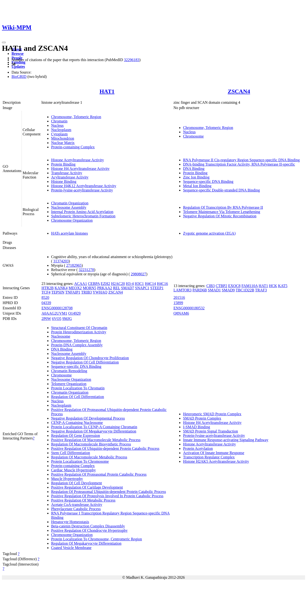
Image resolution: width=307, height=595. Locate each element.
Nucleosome (60, 336)
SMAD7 (127, 288)
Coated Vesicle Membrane (71, 548)
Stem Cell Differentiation (70, 453)
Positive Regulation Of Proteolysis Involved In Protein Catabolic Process (107, 496)
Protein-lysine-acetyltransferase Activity (82, 190)
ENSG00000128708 (57, 308)
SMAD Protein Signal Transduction (210, 431)
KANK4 (61, 288)
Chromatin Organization (70, 203)
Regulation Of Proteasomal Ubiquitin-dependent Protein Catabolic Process (108, 492)
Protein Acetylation (198, 448)
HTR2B (47, 288)
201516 (179, 297)
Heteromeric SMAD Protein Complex (212, 414)
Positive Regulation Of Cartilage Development (87, 487)
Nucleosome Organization (71, 379)
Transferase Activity (66, 173)
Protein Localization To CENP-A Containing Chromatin (94, 427)
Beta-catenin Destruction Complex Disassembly (88, 526)
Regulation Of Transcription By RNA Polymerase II (223, 207)
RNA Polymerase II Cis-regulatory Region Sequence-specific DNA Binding (241, 160)
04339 (46, 303)
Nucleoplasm (61, 130)
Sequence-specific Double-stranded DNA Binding (221, 190)
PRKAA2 (104, 288)
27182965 (74, 265)
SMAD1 (214, 290)
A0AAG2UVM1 (54, 313)
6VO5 (56, 319)
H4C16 (162, 284)
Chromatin (59, 121)
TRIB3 (86, 292)
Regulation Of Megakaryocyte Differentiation (86, 543)
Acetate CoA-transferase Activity (76, 505)
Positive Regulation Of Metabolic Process (83, 500)
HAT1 (107, 91)
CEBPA (94, 284)
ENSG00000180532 (189, 308)
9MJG (67, 319)
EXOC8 (234, 286)
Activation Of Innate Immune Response (213, 453)
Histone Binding (63, 181)
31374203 (61, 261)
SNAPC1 (142, 288)
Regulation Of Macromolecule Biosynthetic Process (91, 444)
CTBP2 (221, 286)
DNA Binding (193, 169)
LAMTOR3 (182, 290)
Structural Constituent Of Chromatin (79, 328)
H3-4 (130, 284)
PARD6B (199, 290)
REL (116, 288)
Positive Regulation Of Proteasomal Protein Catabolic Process (99, 474)
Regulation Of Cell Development (76, 483)
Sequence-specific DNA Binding (208, 181)
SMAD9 (228, 290)
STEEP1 (157, 288)
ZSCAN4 (239, 91)
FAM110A (250, 286)
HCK (273, 286)
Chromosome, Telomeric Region (76, 117)
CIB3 (210, 286)
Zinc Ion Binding (196, 177)
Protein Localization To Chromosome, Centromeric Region (96, 539)
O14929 (74, 313)
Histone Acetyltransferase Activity (77, 160)
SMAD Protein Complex (202, 418)
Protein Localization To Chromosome (80, 461)
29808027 (138, 274)
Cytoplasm (59, 134)
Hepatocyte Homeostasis (70, 522)
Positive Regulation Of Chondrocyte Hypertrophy (89, 530)
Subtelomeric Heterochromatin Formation (83, 216)
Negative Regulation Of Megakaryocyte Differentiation (93, 431)
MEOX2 (75, 288)
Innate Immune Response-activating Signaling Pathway (225, 440)
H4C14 (150, 284)
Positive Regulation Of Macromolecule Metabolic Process (96, 440)
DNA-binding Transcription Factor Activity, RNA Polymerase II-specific (239, 164)
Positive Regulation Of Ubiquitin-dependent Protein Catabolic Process (105, 448)
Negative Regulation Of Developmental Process (88, 418)
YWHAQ (100, 292)
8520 (45, 297)
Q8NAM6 (181, 313)
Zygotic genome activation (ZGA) (209, 233)
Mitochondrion (62, 138)
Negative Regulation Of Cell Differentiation (85, 362)
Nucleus (57, 125)
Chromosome (193, 136)
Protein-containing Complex (73, 147)
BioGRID (19, 77)
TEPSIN (57, 292)
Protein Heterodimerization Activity (78, 332)
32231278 (86, 270)
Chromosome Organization (72, 220)
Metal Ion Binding (197, 186)
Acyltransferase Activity (70, 177)
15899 (178, 303)
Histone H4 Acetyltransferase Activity (80, 169)
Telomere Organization (68, 384)
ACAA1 (80, 284)
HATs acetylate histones (69, 233)
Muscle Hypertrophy (67, 479)
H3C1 (139, 284)
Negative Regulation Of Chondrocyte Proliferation (90, 358)
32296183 (131, 60)
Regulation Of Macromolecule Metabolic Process (89, 457)
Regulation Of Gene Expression (75, 435)
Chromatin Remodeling (69, 371)
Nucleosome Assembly (68, 207)
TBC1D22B (245, 290)
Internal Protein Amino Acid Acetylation (82, 212)
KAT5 (282, 286)
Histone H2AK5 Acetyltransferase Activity (216, 461)
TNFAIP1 (72, 292)
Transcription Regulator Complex (209, 457)
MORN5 (89, 288)
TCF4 (45, 292)
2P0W (46, 319)
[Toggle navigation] (4, 42)
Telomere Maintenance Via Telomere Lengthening (221, 212)
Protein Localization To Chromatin (78, 388)
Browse (18, 54)
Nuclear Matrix (63, 143)
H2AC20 (118, 284)
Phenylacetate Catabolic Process (76, 509)
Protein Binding (63, 164)
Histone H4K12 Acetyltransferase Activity (83, 186)
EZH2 (105, 284)
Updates (18, 66)
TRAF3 (261, 290)
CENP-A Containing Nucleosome (77, 423)
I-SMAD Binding (196, 427)
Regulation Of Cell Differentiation (77, 397)
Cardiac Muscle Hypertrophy (73, 470)
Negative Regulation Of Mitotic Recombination (219, 216)
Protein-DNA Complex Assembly (77, 345)
